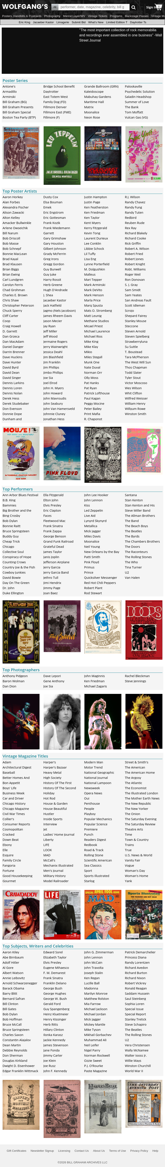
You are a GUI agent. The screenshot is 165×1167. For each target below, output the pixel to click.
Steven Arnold (135, 331)
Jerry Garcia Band (56, 572)
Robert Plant (93, 588)
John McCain (93, 962)
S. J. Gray (131, 284)
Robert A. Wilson (137, 248)
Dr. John (8, 588)
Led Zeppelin (93, 510)
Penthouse (92, 803)
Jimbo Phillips (53, 372)
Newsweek (92, 788)
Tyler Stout (133, 377)
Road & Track (94, 850)
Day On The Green (16, 582)
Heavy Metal (52, 772)
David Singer (12, 377)
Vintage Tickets (97, 16)
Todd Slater (133, 372)
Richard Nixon (135, 978)
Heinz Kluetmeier (56, 1014)
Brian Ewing (11, 274)
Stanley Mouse (135, 321)
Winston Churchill (138, 1066)
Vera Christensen (137, 1045)
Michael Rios (93, 336)
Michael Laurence (97, 331)
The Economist (135, 788)
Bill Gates (9, 1009)
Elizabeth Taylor (55, 957)
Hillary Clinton (53, 1029)
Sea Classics (93, 865)
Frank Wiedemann (56, 228)
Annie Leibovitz (14, 978)
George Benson (54, 536)
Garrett (48, 233)
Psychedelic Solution (140, 91)
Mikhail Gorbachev (98, 1035)
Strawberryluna (136, 341)
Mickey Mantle (94, 1024)
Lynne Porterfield (97, 264)
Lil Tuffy (90, 254)
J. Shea (48, 295)
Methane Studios (96, 321)
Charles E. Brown (15, 295)
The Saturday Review (140, 824)
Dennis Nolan (12, 393)
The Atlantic (133, 783)
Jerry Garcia (51, 567)
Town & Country (136, 839)
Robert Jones (134, 259)
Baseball (9, 772)
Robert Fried (134, 254)
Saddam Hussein (137, 993)
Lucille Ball (92, 983)
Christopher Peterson (18, 305)
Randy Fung (133, 207)
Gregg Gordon (53, 264)
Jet (45, 829)
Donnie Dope (12, 414)
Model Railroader (56, 881)
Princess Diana (135, 957)
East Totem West (55, 96)
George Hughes (54, 993)
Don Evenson (12, 408)
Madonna (91, 988)
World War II (134, 1071)
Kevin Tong (92, 233)
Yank (128, 881)
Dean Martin (12, 1045)
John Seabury (53, 403)
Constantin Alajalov (17, 1040)
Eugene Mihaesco (56, 967)
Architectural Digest (17, 767)
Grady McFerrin (54, 254)
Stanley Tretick (135, 1019)
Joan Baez (50, 593)
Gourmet (9, 881)
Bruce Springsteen (16, 531)
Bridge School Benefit (59, 86)
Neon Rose (92, 117)
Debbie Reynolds (15, 1050)
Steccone (131, 326)
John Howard (53, 393)
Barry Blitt (10, 993)
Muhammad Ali (95, 1040)
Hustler (48, 814)
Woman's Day (135, 870)
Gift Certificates (16, 1150)
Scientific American (98, 860)
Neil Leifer (91, 1045)
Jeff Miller (50, 331)
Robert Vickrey (135, 983)
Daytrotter (51, 91)
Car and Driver (13, 798)
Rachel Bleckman (137, 676)
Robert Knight (135, 264)
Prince (88, 572)
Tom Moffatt (134, 112)
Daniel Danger (13, 346)
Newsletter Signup (42, 1150)
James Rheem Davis (57, 315)
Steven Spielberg (137, 336)
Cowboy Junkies (14, 572)
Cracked (8, 834)
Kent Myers (92, 223)
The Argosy (133, 777)
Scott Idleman (135, 305)
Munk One (91, 362)
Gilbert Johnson (54, 248)
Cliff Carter (10, 315)
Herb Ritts (50, 1024)
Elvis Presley (52, 505)
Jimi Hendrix (52, 582)
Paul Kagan (92, 398)
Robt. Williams (135, 269)
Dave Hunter (12, 362)
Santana (131, 495)
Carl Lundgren (13, 279)
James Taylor (52, 552)
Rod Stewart (93, 593)
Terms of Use (117, 1150)
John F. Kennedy (55, 1071)
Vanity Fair (132, 860)
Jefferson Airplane (56, 562)
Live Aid (90, 515)
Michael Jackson (95, 1009)
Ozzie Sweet (93, 1060)
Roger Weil (133, 274)
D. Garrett (10, 331)
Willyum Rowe (135, 408)
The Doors (132, 546)
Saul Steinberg (135, 998)
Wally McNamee (136, 1050)
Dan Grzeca (11, 336)
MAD (46, 855)
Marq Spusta (93, 305)
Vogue (129, 865)
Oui (86, 798)
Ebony (7, 845)
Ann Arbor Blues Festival (20, 495)
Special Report (135, 1014)
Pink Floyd (91, 562)
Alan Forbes (11, 202)
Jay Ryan (49, 326)
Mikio (88, 352)
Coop (6, 321)
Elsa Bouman (53, 202)
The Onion (132, 814)
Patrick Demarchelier (140, 952)
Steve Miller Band (137, 510)
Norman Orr (93, 372)
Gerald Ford (52, 1004)
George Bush (52, 988)
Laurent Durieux (96, 238)
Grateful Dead (53, 546)
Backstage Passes (137, 16)
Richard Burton (136, 973)
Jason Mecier (52, 321)
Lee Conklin (92, 243)
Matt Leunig (93, 315)
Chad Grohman (14, 290)
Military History (54, 876)
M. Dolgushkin (94, 269)
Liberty (48, 839)
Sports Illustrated (96, 876)
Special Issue (134, 1009)
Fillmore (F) (51, 117)
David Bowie (12, 577)
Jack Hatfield (52, 305)
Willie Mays (133, 1060)
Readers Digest (95, 839)
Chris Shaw (11, 300)
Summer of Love (137, 102)
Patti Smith (92, 557)
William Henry (135, 403)
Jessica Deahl (53, 352)
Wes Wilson (133, 388)
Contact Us (82, 1150)
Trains (129, 845)
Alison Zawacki (13, 212)
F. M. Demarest (54, 973)
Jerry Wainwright (55, 346)
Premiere (91, 829)
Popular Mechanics (98, 819)
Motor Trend (93, 767)
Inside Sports (53, 819)
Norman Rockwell (97, 1055)
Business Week (13, 793)
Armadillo (10, 91)
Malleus (90, 274)
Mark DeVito (93, 290)
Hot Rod (49, 798)
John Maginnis (94, 676)
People (89, 808)
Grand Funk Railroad (58, 541)
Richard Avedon (136, 967)
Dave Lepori (52, 676)
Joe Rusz (49, 1066)
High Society (52, 777)
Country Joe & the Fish (19, 567)
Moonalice (91, 112)
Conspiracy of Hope (17, 557)
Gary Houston (53, 243)
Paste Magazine (95, 1071)
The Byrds (132, 536)
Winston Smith (135, 414)
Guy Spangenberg (56, 1009)
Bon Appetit (11, 783)
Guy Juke (49, 274)
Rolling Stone (93, 855)
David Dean (11, 372)
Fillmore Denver (55, 107)
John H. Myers (53, 388)
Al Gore (8, 967)
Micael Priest (93, 326)
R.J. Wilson (132, 197)
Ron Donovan (135, 279)
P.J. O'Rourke (93, 1066)
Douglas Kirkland (15, 1060)
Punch (88, 834)
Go (134, 7)
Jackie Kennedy (54, 1040)
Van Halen (132, 577)
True (128, 850)
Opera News (93, 793)
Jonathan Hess (53, 419)
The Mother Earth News (142, 798)
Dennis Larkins (13, 383)
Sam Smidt (133, 290)
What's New (96, 22)
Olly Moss (91, 377)
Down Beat (11, 839)
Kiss (87, 505)
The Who (131, 562)
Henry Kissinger (54, 1019)
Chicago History (14, 803)
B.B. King (9, 500)
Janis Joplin (51, 557)
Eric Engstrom (53, 212)
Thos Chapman (136, 367)
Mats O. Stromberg (98, 310)
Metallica (90, 526)
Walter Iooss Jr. (136, 1055)
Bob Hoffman (12, 1019)
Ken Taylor (92, 217)
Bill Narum (10, 233)
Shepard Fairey (136, 315)
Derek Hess (11, 398)
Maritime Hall (94, 102)
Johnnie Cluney (54, 414)
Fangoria (9, 865)
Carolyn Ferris (13, 284)
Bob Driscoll (11, 238)
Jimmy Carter (53, 1055)
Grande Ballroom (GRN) (101, 86)
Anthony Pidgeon (15, 676)
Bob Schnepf (12, 248)
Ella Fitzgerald (53, 495)
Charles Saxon (13, 1035)
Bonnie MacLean (15, 254)
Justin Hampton (95, 197)
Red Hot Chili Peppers (100, 582)
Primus (89, 567)
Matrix (89, 107)
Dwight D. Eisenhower (19, 1066)
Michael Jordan (95, 1014)
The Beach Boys (136, 526)
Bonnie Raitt (11, 526)
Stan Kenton (134, 500)
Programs (116, 16)
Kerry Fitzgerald (95, 228)
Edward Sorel (53, 952)
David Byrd (10, 367)
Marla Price (92, 300)
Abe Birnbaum (13, 957)
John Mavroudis (54, 398)
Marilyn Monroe (96, 993)
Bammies (9, 505)
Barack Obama (13, 988)
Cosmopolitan (13, 829)
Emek (47, 207)
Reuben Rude (135, 223)
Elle (5, 850)
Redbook (90, 845)
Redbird (130, 217)
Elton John (50, 500)
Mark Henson (94, 295)
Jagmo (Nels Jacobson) (59, 310)
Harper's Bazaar (55, 767)
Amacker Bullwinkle (17, 223)
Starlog (89, 881)
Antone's (9, 86)
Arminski (9, 96)
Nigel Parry (92, 1050)
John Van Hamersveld (59, 408)
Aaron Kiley (11, 952)
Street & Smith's (136, 762)
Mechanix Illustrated (58, 865)
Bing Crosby (11, 515)
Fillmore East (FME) (57, 112)
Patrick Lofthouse (97, 393)
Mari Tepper (93, 279)
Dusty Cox (50, 197)
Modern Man (93, 762)
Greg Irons (51, 259)
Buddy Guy (11, 536)
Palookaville (133, 86)
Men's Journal (53, 870)
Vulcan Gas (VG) (136, 117)
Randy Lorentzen (137, 962)
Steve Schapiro (136, 1024)
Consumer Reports (16, 824)
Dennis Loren (12, 388)
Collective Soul (13, 552)
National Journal (96, 777)
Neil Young (92, 546)
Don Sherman (13, 1055)
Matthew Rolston (96, 998)
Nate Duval (92, 367)
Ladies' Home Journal (59, 834)
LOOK (47, 850)
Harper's (49, 762)
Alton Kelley (11, 217)
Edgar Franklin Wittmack (20, 1071)
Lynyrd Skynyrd (95, 521)
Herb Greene (52, 284)
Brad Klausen (12, 264)
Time (128, 834)
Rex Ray (130, 228)
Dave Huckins (12, 357)
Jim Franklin (52, 362)
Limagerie (63, 22)
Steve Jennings (135, 681)
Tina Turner (133, 567)
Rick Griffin (133, 243)
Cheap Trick (11, 541)
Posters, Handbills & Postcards (21, 16)
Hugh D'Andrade (55, 290)
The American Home (140, 772)
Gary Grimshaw (54, 238)
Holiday (48, 793)
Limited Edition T (116, 22)
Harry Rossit (52, 279)
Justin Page (92, 202)
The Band (132, 521)
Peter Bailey (93, 408)
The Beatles (133, 531)
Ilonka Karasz (53, 1035)
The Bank (131, 107)
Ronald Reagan (136, 988)
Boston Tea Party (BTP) (19, 117)
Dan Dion (9, 686)
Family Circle (12, 860)
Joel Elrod (50, 383)
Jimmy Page (51, 588)
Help (155, 1150)
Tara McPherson (137, 357)
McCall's (49, 860)
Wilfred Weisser (136, 398)
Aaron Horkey (13, 197)
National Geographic (99, 772)
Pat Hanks (91, 383)
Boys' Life (9, 788)
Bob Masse (11, 243)
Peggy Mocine (94, 403)
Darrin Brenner (14, 352)
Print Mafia (92, 414)
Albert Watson (13, 973)
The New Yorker (136, 808)
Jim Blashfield (53, 357)
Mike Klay (91, 346)
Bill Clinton (10, 1004)
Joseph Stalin (93, 973)
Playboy (90, 814)
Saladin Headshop (138, 96)
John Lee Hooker (96, 495)
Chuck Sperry (12, 310)
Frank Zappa (52, 531)
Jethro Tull (50, 577)
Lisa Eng (90, 259)
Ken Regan (92, 978)
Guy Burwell (52, 269)
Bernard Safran (14, 998)
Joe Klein (49, 1060)
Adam (7, 762)
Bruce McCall (12, 1024)
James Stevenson (55, 1045)
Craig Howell (12, 326)
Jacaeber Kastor (43, 22)
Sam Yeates (133, 295)
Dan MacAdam (13, 341)
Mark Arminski (94, 284)
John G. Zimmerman (99, 952)
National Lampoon (98, 783)
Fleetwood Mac (54, 521)
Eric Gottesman (54, 217)
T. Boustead (133, 352)
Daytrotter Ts (138, 22)
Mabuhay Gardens (97, 96)
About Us (99, 1150)
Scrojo (129, 310)
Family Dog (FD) (54, 102)
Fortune (8, 870)
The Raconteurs (136, 552)
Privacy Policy (139, 1150)
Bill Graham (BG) (15, 102)
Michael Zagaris (95, 686)
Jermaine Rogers (55, 341)
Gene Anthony (53, 681)
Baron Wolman (13, 681)
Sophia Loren (134, 1004)
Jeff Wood (50, 336)
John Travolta (94, 967)
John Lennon (93, 500)
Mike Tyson (92, 1029)
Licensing (64, 1150)
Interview (50, 824)
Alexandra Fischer (16, 207)
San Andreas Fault (138, 300)
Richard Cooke (135, 238)
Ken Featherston (96, 207)
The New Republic (138, 803)
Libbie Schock (94, 248)
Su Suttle (131, 346)
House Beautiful (55, 808)
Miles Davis (92, 536)
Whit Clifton (133, 393)
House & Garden (55, 803)
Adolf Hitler (11, 962)
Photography (52, 16)
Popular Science (95, 824)
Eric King (24, 22)
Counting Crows (14, 562)
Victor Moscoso (136, 383)
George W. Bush (55, 998)
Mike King (91, 341)
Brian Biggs (11, 269)
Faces (47, 515)
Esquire (8, 855)
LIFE (46, 845)
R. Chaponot (93, 419)
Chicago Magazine (16, 808)
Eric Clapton (52, 510)
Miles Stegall (93, 357)
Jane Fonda (51, 1050)
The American (135, 767)
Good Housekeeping (17, 876)
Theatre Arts (134, 829)
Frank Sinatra (53, 526)
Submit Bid (79, 22)
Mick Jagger (92, 531)
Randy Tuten (134, 212)
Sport (88, 870)
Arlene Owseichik (15, 228)
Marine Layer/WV (74, 16)
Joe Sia (48, 377)
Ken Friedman (94, 212)
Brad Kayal (10, 259)
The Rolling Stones (138, 557)
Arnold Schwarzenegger (20, 983)
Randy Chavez (135, 202)
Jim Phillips (51, 367)
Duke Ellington (13, 593)
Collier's (8, 819)
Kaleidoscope (94, 91)
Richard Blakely (136, 233)
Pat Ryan (90, 388)
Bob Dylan (10, 521)
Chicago (8, 546)
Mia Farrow (92, 1004)
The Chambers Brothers (142, 541)
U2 (127, 572)
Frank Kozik (51, 223)
